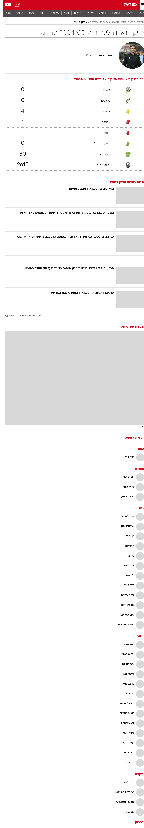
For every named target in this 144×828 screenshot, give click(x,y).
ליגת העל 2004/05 (117, 22)
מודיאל (138, 22)
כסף (63, 13)
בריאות (51, 13)
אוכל (39, 13)
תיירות (16, 13)
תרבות (74, 13)
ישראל (138, 426)
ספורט (99, 13)
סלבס (28, 13)
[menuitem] (126, 13)
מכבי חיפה (94, 22)
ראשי (138, 13)
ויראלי (86, 13)
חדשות (126, 13)
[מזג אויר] (15, 5)
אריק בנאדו (77, 22)
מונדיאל (127, 5)
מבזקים (112, 13)
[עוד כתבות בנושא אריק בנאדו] (72, 316)
